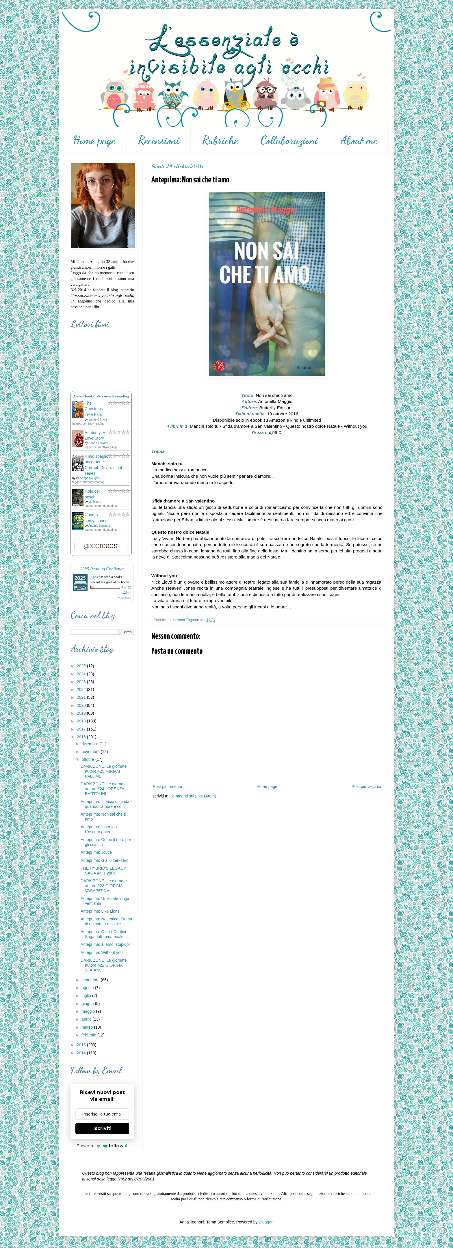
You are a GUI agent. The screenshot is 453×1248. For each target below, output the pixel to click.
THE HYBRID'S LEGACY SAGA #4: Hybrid (103, 870)
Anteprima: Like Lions (100, 911)
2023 (82, 681)
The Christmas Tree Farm (94, 409)
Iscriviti (102, 1128)
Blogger (265, 1222)
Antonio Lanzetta (99, 525)
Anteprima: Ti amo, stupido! (105, 944)
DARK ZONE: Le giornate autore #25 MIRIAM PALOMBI (104, 771)
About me (358, 140)
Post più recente (167, 786)
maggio (88, 1011)
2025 (82, 666)
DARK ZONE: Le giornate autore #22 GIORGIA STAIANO (104, 965)
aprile (86, 1019)
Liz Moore (94, 501)
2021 (82, 697)
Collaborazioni (289, 140)
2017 (82, 729)
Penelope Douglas (88, 478)
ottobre (88, 759)
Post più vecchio (366, 786)
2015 (82, 1045)
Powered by (102, 1145)
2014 (82, 1053)
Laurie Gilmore (97, 419)
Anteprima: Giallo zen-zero (105, 860)
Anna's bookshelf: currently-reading (101, 396)
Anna (94, 577)
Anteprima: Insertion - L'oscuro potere (100, 829)
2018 (82, 721)
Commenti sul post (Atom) (192, 796)
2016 (82, 737)
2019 (82, 713)
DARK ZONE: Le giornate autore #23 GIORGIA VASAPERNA (104, 886)
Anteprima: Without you (102, 952)
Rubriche (220, 140)
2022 (82, 689)
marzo (87, 1027)
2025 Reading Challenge (102, 568)
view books (124, 597)
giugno (88, 1003)
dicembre (90, 743)
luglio (86, 995)
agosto (88, 987)
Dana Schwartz (98, 443)
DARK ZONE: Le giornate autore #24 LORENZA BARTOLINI (104, 789)
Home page (94, 140)
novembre (91, 751)
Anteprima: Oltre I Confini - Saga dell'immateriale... (105, 934)
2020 (82, 705)
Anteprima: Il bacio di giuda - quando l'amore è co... (106, 804)
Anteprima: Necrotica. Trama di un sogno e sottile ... (106, 921)
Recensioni (158, 140)
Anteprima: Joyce (96, 852)
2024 (82, 674)
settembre (91, 980)
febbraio (89, 1035)
